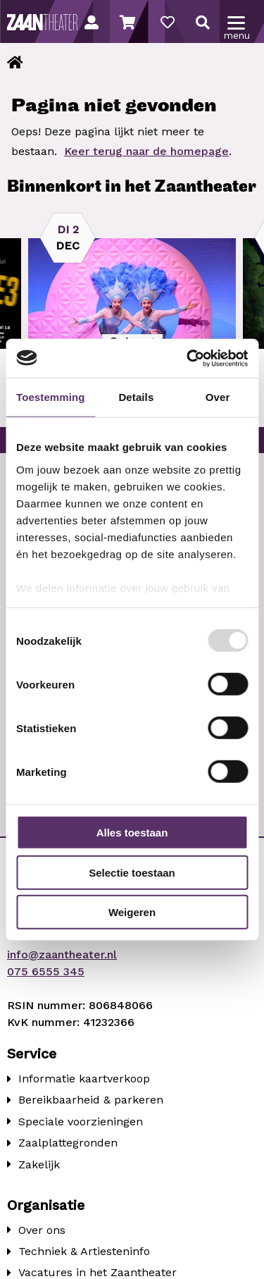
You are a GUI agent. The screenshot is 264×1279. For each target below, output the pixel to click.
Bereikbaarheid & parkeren (90, 1099)
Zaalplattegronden (68, 1142)
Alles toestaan (132, 833)
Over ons (41, 1230)
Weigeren (132, 912)
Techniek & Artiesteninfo (84, 1251)
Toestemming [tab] (50, 397)
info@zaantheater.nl (62, 954)
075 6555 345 (45, 971)
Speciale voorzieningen (80, 1121)
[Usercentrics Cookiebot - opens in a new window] (188, 358)
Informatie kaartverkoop (84, 1078)
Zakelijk (39, 1164)
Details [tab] (135, 397)
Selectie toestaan (132, 872)
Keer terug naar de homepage (146, 151)
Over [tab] (218, 397)
